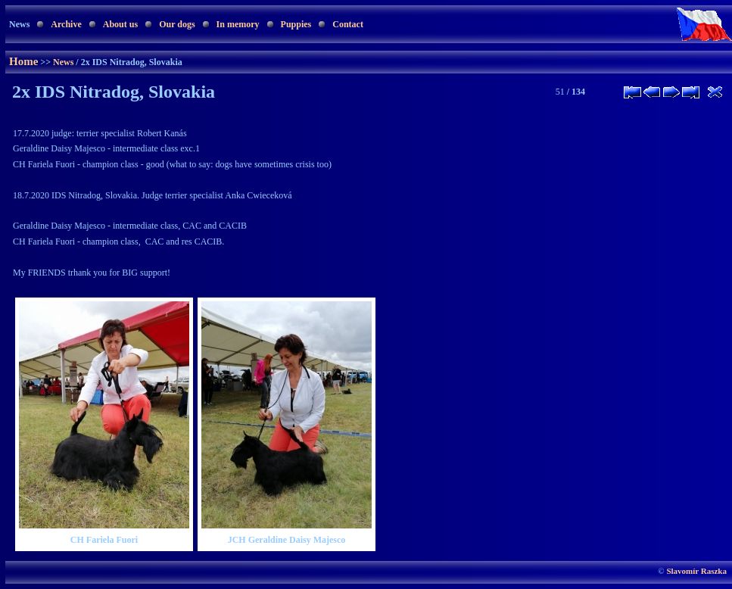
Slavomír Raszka (696, 570)
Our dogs (177, 24)
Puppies (296, 24)
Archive (66, 24)
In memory (238, 24)
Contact (347, 24)
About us (120, 24)
